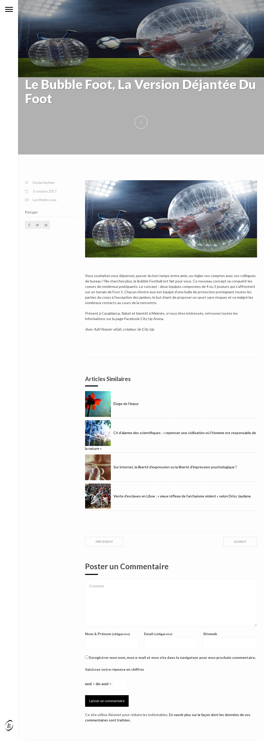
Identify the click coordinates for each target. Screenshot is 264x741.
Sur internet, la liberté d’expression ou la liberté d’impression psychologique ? (161, 467)
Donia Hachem (44, 182)
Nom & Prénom (107, 634)
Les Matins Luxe (44, 200)
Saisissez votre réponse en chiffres (114, 669)
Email (158, 634)
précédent (104, 542)
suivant (240, 542)
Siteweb (210, 634)
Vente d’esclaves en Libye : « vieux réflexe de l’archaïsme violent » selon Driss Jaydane (168, 496)
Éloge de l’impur (112, 403)
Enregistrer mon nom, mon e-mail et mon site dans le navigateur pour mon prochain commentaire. (172, 657)
